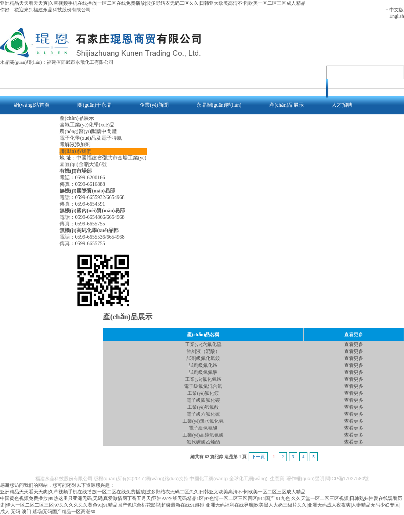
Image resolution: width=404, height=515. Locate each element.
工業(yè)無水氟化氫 (203, 421)
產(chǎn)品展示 (286, 105)
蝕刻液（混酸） (203, 351)
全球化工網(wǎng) (248, 478)
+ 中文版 (395, 9)
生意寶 (277, 478)
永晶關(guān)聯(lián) (219, 105)
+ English (395, 16)
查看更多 (353, 344)
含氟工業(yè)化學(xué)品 (87, 125)
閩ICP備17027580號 (347, 478)
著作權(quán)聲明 (305, 478)
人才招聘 (342, 105)
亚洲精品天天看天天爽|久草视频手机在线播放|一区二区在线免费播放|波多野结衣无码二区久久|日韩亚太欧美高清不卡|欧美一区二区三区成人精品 (153, 3)
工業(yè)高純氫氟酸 (203, 435)
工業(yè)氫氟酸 (203, 407)
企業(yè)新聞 (154, 105)
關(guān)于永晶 (94, 105)
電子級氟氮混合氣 (203, 386)
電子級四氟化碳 (203, 400)
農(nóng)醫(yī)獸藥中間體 (88, 131)
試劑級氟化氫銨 (203, 358)
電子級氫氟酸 (203, 428)
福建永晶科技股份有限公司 (64, 478)
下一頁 (258, 456)
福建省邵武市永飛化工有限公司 (80, 62)
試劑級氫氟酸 (203, 372)
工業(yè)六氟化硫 (203, 344)
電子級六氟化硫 (203, 414)
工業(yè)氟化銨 (203, 393)
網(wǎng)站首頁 (32, 105)
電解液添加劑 (74, 144)
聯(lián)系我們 (30, 123)
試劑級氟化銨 (203, 365)
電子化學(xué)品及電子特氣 (90, 138)
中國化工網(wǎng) (209, 478)
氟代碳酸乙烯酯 (203, 442)
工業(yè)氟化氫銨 (203, 379)
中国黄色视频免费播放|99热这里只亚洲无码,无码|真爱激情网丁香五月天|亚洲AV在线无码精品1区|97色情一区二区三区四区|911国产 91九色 (145, 498)
